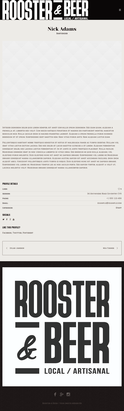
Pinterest (28, 233)
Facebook (7, 233)
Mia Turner (108, 248)
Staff (119, 208)
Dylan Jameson (17, 248)
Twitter (17, 233)
